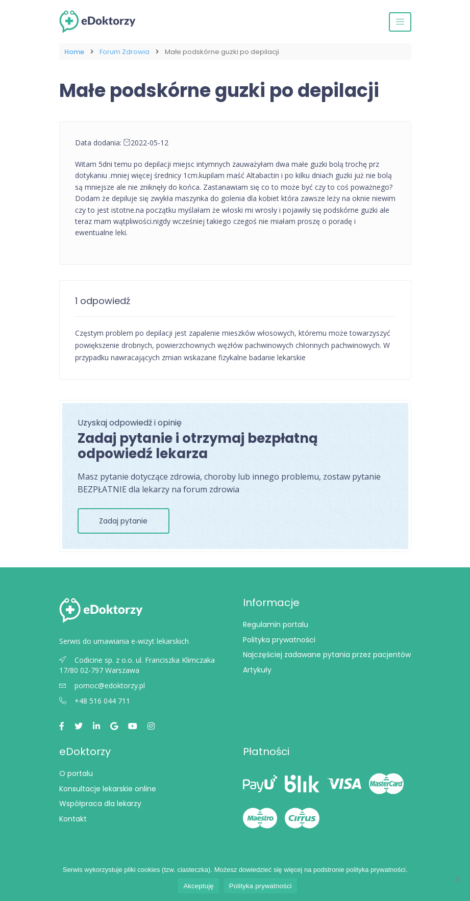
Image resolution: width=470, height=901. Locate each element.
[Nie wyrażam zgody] (457, 879)
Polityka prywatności (279, 640)
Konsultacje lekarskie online (107, 789)
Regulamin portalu (275, 624)
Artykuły (257, 670)
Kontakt (73, 819)
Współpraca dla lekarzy (100, 803)
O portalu (76, 773)
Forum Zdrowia (125, 51)
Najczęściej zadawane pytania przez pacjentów (327, 654)
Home (74, 51)
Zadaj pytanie (123, 521)
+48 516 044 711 (94, 701)
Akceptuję (198, 886)
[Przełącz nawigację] (400, 22)
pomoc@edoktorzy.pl (102, 685)
